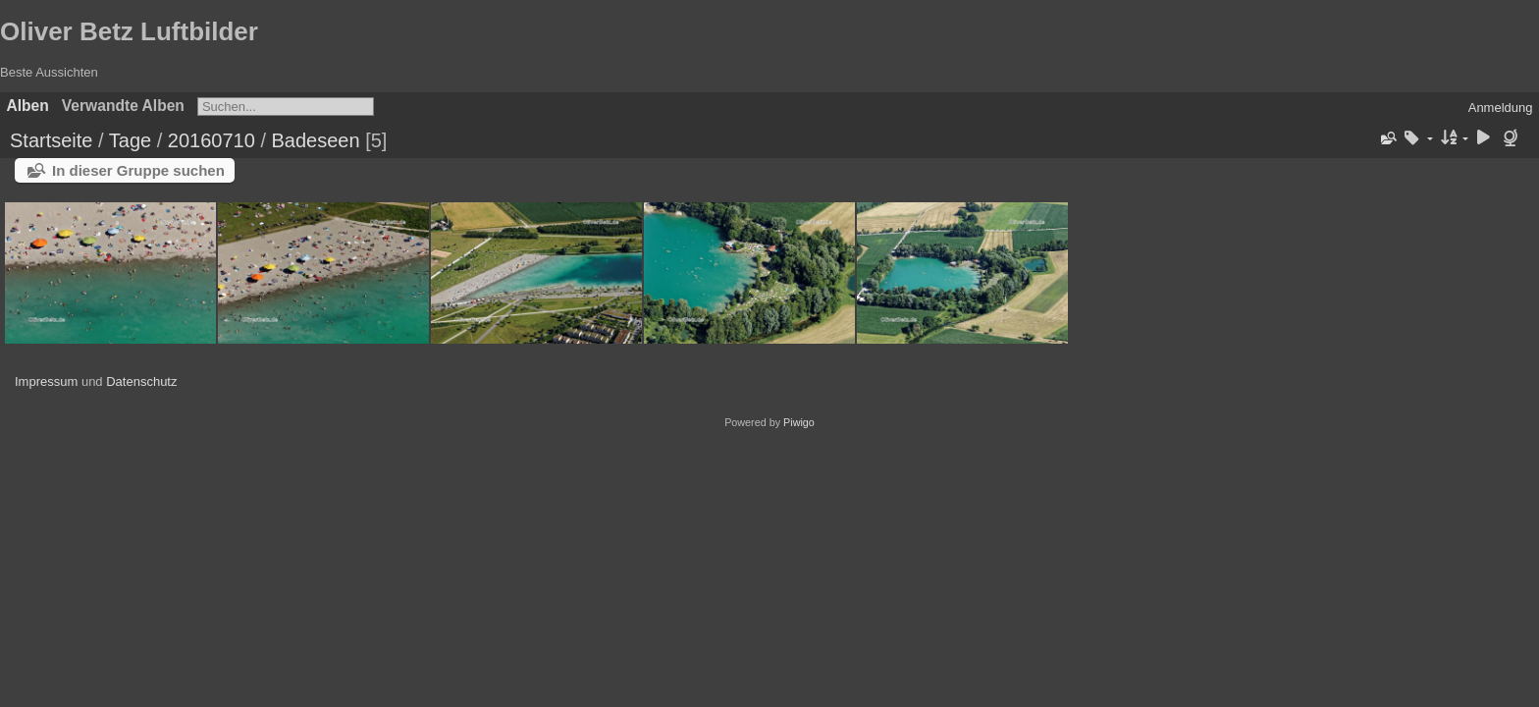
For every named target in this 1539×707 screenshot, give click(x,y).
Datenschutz (141, 381)
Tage (130, 140)
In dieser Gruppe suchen (138, 170)
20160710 (211, 140)
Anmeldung (1500, 107)
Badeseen (316, 140)
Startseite (51, 140)
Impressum (46, 381)
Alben (28, 105)
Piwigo (799, 422)
